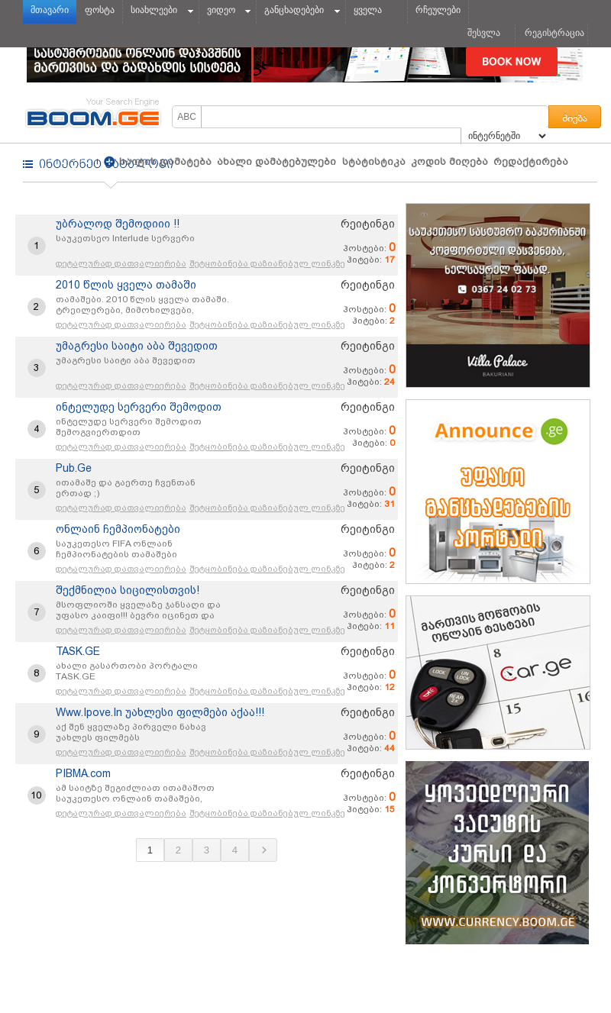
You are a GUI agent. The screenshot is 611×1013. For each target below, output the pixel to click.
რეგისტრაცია (554, 32)
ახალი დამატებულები (276, 161)
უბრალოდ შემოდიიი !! (117, 224)
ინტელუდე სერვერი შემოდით (138, 407)
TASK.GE (78, 651)
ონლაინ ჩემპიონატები (118, 529)
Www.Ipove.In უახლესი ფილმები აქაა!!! (160, 712)
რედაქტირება (530, 161)
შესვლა (483, 32)
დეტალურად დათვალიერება (121, 264)
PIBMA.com (83, 773)
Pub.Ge (74, 468)
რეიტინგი (368, 224)
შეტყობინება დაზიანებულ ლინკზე (267, 264)
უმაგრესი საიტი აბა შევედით (137, 346)
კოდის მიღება (449, 161)
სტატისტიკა (374, 161)
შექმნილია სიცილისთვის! (127, 590)
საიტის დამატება (164, 161)
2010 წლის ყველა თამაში (126, 285)
